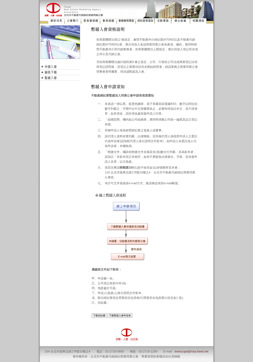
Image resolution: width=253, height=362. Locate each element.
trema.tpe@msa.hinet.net (191, 351)
